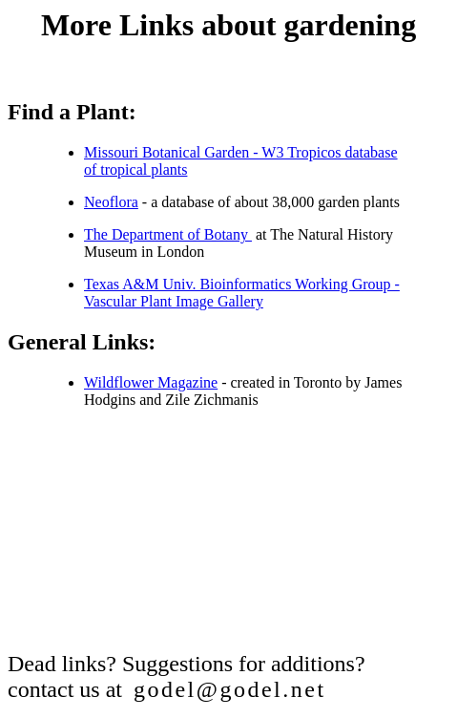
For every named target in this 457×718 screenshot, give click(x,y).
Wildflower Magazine (151, 382)
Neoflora (111, 202)
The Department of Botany (168, 234)
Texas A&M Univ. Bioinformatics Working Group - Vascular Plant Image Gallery (242, 292)
